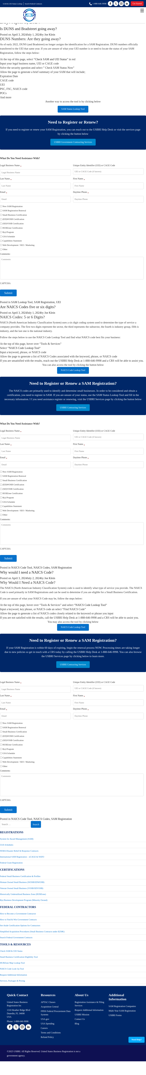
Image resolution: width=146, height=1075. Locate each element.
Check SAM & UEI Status (11, 960)
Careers (44, 1037)
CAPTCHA (5, 285)
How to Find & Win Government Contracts (18, 928)
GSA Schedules (6, 852)
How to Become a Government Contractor (18, 922)
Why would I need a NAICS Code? (30, 576)
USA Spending (47, 1033)
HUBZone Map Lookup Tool (12, 972)
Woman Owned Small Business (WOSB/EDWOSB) (22, 890)
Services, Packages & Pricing (12, 990)
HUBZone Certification (13, 230)
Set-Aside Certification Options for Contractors (20, 934)
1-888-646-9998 (21, 1031)
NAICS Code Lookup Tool (24, 350)
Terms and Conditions (51, 1042)
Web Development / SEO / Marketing (18, 247)
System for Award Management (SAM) (16, 846)
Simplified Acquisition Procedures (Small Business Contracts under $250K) (32, 940)
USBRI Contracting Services (73, 411)
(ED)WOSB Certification (13, 221)
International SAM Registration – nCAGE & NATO (22, 864)
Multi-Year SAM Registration (122, 1020)
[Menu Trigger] (142, 10)
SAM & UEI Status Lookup (14, 4)
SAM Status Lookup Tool (73, 109)
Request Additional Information (13, 984)
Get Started (136, 3)
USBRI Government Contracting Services (73, 144)
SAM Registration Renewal (14, 213)
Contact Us (80, 1028)
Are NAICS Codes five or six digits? (31, 309)
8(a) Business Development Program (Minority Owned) (23, 908)
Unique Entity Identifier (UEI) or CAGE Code (94, 167)
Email (3, 195)
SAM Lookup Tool (22, 304)
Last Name (6, 181)
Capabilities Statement (12, 243)
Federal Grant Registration (11, 870)
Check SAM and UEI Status (51, 59)
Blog (77, 1033)
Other (5, 252)
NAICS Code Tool (21, 572)
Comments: (5, 256)
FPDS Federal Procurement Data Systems (56, 1022)
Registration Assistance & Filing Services (89, 1013)
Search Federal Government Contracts (16, 946)
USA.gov (45, 1028)
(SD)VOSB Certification (13, 226)
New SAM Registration (13, 208)
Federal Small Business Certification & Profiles (20, 884)
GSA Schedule (9, 239)
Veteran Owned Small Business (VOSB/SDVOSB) (21, 896)
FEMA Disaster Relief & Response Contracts (19, 858)
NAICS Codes (41, 572)
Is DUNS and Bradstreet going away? (32, 28)
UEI (58, 304)
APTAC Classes (48, 1011)
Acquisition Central (50, 1016)
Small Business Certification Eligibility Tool (19, 966)
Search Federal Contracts (37, 4)
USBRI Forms (115, 1025)
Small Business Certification (15, 217)
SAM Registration (44, 304)
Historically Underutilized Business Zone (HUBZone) (23, 902)
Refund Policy (47, 1046)
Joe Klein (49, 34)
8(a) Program (8, 234)
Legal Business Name (10, 168)
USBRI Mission (82, 1024)
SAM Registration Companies (122, 1015)
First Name (79, 181)
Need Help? (137, 1040)
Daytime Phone (81, 195)
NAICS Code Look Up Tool (12, 978)
